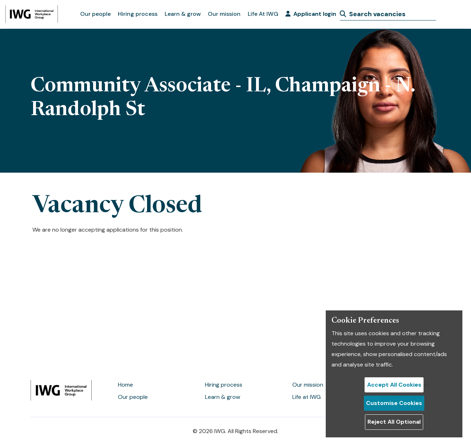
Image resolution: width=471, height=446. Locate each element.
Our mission (224, 14)
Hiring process (137, 14)
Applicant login (310, 14)
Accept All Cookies (394, 384)
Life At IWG (263, 14)
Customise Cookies (394, 403)
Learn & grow (183, 14)
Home (125, 384)
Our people (95, 14)
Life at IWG (306, 397)
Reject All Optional (394, 421)
